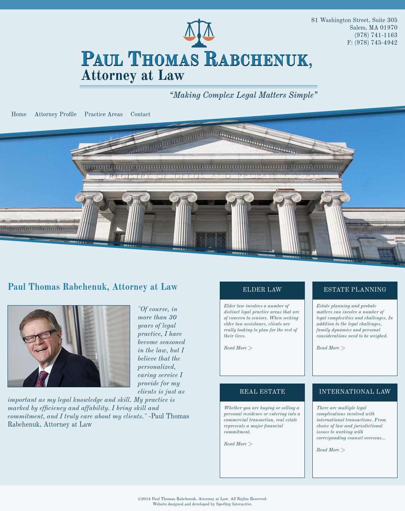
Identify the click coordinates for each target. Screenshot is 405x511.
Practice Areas (103, 115)
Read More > (330, 348)
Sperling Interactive (233, 504)
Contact (140, 115)
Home (19, 115)
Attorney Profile (55, 115)
